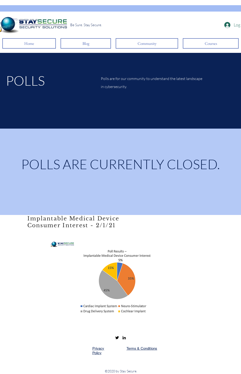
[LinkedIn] (124, 337)
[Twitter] (117, 337)
